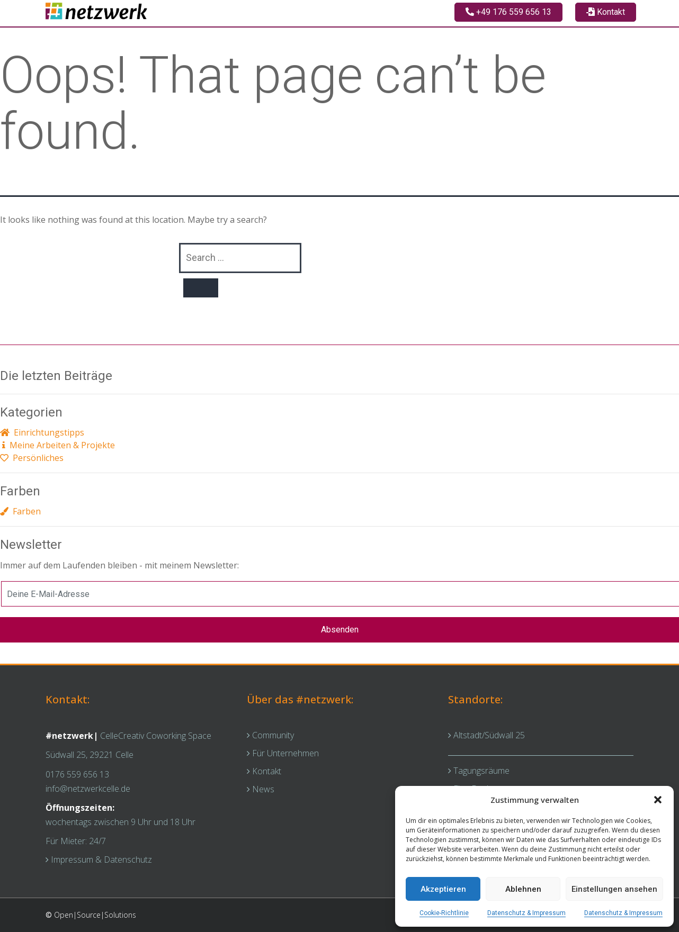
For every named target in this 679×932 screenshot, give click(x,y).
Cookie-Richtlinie (444, 913)
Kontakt (605, 12)
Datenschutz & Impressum (526, 913)
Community (270, 735)
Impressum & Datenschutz (99, 859)
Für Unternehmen (283, 753)
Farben (20, 511)
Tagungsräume (479, 770)
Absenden (340, 630)
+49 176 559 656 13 (508, 12)
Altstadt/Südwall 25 (486, 735)
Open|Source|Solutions (95, 915)
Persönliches (32, 458)
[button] (658, 799)
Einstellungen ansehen (614, 889)
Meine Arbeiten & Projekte (57, 445)
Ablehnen (523, 889)
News (260, 789)
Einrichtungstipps (42, 432)
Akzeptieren (443, 889)
